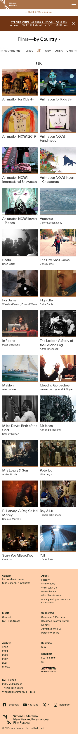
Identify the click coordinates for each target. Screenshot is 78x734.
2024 (5, 651)
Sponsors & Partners (53, 617)
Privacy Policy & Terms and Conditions (56, 601)
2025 (5, 647)
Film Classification (51, 595)
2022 (5, 659)
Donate (45, 624)
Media (5, 612)
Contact (6, 575)
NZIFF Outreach (11, 621)
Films (23, 39)
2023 (5, 654)
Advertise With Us (51, 628)
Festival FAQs (48, 591)
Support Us (47, 612)
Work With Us (49, 587)
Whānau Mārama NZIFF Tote (18, 691)
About (44, 575)
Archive (6, 643)
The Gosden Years (12, 687)
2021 (4, 662)
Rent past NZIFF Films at (48, 657)
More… (6, 666)
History (45, 579)
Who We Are (48, 583)
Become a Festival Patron (55, 621)
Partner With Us (50, 632)
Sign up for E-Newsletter (16, 582)
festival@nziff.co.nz (13, 579)
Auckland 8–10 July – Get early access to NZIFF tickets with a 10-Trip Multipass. (39, 23)
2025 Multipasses (12, 684)
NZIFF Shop (9, 679)
